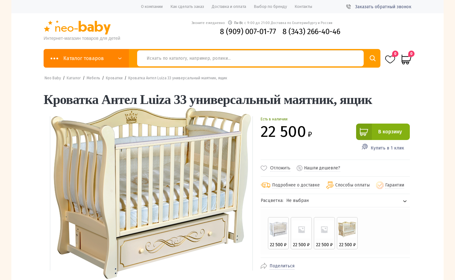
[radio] (278, 233)
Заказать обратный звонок (378, 6)
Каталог (74, 78)
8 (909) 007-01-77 (248, 31)
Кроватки (114, 78)
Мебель (93, 78)
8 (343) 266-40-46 (311, 31)
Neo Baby (53, 78)
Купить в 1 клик (387, 148)
